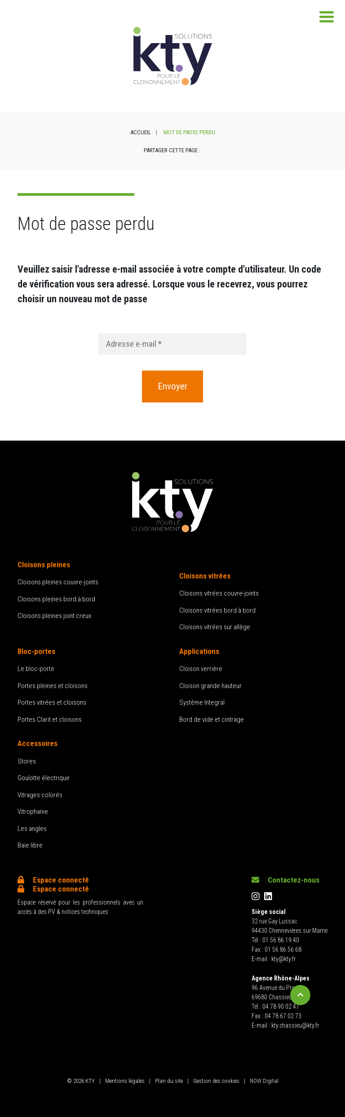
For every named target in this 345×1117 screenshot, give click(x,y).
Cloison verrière (200, 669)
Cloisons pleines (44, 564)
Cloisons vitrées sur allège (214, 627)
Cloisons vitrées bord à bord (217, 610)
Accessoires (38, 743)
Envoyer (172, 386)
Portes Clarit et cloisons (50, 719)
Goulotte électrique (44, 778)
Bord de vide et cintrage (211, 719)
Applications (199, 651)
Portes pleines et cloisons (53, 686)
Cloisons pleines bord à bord (56, 599)
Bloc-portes (36, 651)
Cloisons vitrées (204, 575)
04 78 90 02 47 (280, 1006)
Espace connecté (53, 879)
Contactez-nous (285, 879)
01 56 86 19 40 (280, 940)
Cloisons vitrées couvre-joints (219, 593)
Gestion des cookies (216, 1080)
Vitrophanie (33, 812)
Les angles (32, 829)
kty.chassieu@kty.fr (295, 1025)
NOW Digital (264, 1080)
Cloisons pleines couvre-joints (58, 582)
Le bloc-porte (36, 669)
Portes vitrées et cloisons (52, 702)
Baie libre (30, 845)
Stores (27, 761)
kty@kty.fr (283, 958)
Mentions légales (125, 1080)
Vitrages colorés (40, 795)
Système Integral (202, 702)
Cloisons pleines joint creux (54, 616)
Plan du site (169, 1080)
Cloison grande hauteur (210, 686)
